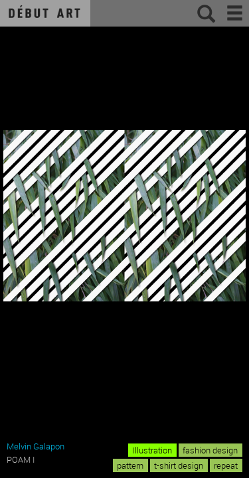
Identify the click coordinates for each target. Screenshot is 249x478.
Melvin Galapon (35, 446)
